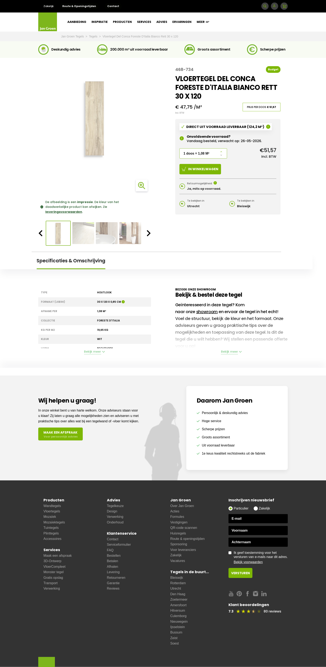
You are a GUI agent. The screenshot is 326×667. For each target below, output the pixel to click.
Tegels (93, 36)
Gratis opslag (53, 577)
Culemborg (178, 616)
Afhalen (112, 566)
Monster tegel (53, 572)
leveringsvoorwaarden (63, 212)
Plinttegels (51, 533)
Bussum (176, 632)
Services (144, 22)
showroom (207, 312)
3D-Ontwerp (52, 561)
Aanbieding (76, 22)
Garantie (113, 583)
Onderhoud (115, 522)
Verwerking (51, 588)
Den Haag (177, 594)
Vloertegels (51, 511)
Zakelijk (48, 6)
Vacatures (177, 561)
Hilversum (177, 610)
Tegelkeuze (115, 506)
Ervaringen (181, 22)
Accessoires (52, 539)
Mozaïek (49, 516)
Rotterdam (178, 583)
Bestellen (114, 555)
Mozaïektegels (54, 522)
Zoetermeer (179, 599)
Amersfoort (178, 605)
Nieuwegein (179, 621)
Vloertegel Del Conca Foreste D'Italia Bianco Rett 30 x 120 (140, 36)
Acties (174, 511)
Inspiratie (99, 22)
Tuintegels (51, 527)
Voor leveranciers (183, 550)
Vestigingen (179, 522)
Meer (203, 22)
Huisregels (178, 533)
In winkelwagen (200, 169)
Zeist (174, 638)
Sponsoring (178, 544)
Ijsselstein (177, 627)
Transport (50, 583)
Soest (174, 643)
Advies (161, 22)
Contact (113, 6)
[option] (94, 118)
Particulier (241, 508)
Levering (113, 572)
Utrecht (175, 588)
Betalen (112, 561)
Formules (177, 516)
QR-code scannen (183, 527)
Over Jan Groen (182, 506)
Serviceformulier (119, 544)
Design (112, 511)
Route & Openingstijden (79, 6)
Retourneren (116, 577)
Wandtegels (52, 506)
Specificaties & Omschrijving (71, 261)
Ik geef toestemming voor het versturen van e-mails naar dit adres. (261, 557)
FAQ (110, 550)
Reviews (113, 588)
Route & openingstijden (187, 539)
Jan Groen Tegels (73, 36)
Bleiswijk (176, 577)
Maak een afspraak (57, 555)
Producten (122, 22)
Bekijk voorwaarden (248, 562)
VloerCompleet (54, 566)
